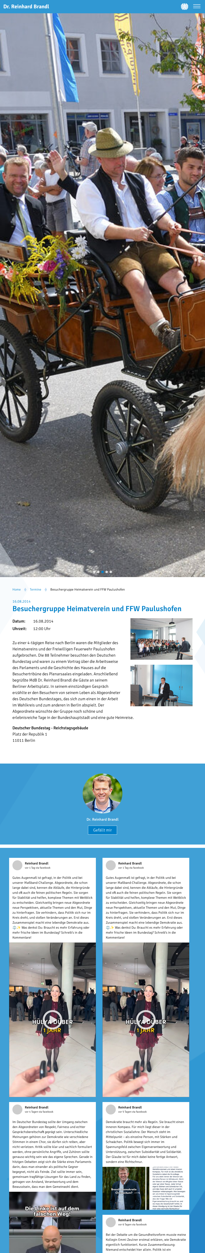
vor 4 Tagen (32, 1111)
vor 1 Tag (30, 867)
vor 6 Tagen (125, 1224)
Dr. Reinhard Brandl (102, 819)
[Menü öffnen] (197, 6)
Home (16, 589)
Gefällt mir (102, 830)
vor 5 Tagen (125, 1111)
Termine (35, 589)
